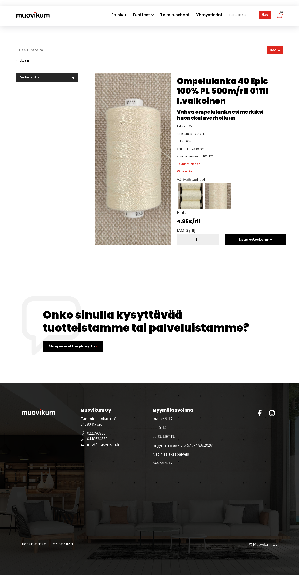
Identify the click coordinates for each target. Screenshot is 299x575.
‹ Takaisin (22, 60)
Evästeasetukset (62, 544)
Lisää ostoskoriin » (255, 239)
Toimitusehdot (175, 15)
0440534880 (94, 438)
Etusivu (118, 15)
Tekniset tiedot (188, 164)
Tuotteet (141, 15)
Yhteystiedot (209, 15)
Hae (265, 14)
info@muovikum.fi (100, 444)
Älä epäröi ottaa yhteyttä (72, 346)
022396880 (93, 433)
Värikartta (184, 171)
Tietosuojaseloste (34, 544)
